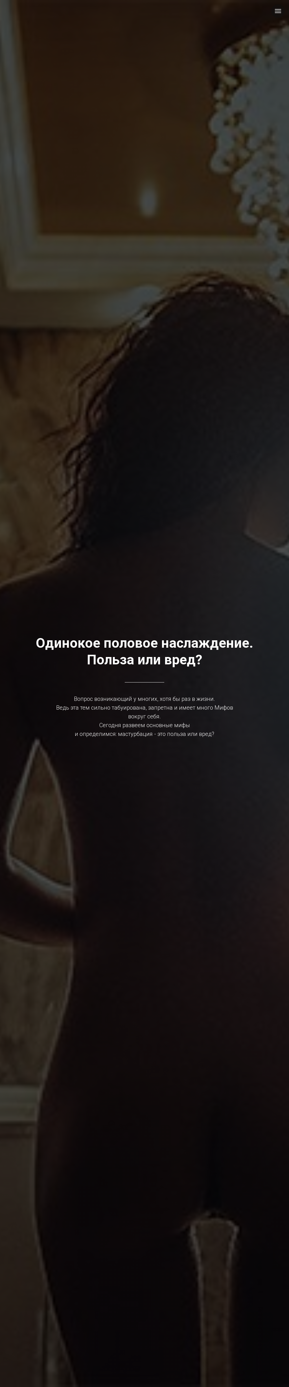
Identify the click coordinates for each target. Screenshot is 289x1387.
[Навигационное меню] (278, 11)
